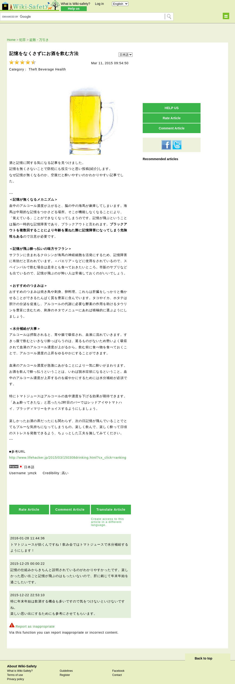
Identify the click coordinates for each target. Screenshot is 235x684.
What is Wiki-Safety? (20, 665)
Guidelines (66, 665)
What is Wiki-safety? (75, 4)
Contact (117, 669)
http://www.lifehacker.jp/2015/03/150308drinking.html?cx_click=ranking (68, 452)
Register (65, 669)
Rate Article (29, 504)
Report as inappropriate (35, 621)
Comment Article (70, 504)
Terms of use (15, 669)
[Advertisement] (172, 72)
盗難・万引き (39, 40)
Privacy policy (15, 673)
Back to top (203, 653)
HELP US (172, 108)
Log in (99, 4)
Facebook (118, 665)
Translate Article (110, 504)
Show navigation (226, 16)
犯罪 (22, 40)
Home (11, 40)
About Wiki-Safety (22, 661)
